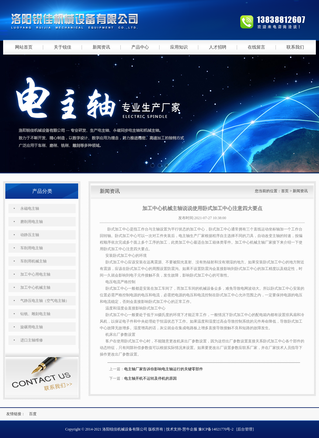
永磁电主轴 (29, 208)
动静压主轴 (29, 235)
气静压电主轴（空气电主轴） (44, 300)
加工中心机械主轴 (35, 287)
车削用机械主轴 (33, 261)
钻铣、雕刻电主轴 (35, 314)
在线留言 (256, 47)
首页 (285, 191)
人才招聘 (217, 47)
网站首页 (24, 47)
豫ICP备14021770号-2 (216, 429)
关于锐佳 (62, 47)
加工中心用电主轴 (35, 274)
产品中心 (140, 47)
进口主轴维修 (31, 340)
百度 (33, 414)
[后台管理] (245, 429)
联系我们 (295, 47)
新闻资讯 (101, 47)
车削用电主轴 (31, 248)
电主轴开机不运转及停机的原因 (150, 378)
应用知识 (179, 47)
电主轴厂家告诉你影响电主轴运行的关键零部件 (163, 369)
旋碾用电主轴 (31, 327)
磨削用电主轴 (31, 221)
